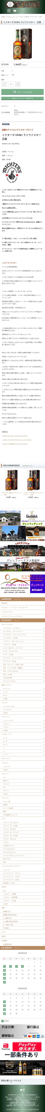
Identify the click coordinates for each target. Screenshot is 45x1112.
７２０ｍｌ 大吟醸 (9, 894)
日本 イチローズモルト (11, 671)
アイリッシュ (6, 717)
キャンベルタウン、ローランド (13, 648)
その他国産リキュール (10, 815)
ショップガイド (27, 1097)
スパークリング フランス (11, 873)
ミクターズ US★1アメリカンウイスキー (15, 444)
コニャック (6, 766)
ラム (4, 787)
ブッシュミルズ (8, 720)
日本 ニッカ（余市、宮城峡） (13, 668)
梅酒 (4, 811)
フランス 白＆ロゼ (9, 829)
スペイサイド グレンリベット (13, 631)
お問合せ (37, 1097)
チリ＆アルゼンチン (9, 852)
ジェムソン (6, 724)
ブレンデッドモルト (9, 681)
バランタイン (7, 709)
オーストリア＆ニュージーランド (13, 855)
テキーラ (6, 790)
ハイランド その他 (9, 644)
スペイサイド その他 (10, 638)
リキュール (5, 798)
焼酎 (3, 908)
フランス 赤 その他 (10, 826)
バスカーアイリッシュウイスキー (12, 616)
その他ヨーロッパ (8, 845)
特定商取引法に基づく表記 (16, 1095)
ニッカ (5, 692)
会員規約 (18, 1097)
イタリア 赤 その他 (10, 835)
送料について (9, 1097)
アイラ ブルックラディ (11, 651)
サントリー (6, 689)
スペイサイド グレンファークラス (14, 635)
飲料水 (4, 936)
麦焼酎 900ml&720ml (10, 915)
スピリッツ (5, 773)
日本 (4, 862)
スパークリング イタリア (11, 876)
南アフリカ (6, 859)
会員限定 (4, 940)
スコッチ (4, 702)
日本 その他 (7, 674)
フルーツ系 (6, 801)
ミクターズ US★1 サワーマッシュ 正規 (11, 494)
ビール (4, 932)
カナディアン (6, 758)
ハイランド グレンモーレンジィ (13, 641)
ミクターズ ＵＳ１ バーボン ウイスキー (15, 436)
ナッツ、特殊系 (8, 808)
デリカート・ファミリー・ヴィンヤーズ (14, 607)
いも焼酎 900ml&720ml (10, 921)
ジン (4, 777)
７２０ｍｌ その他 (9, 900)
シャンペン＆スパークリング (11, 866)
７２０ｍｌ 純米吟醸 (10, 897)
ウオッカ (6, 784)
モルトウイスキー (7, 624)
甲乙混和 (6, 928)
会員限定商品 (7, 944)
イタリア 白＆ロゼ (9, 839)
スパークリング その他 (11, 880)
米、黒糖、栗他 (8, 925)
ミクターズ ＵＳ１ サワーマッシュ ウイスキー (17, 440)
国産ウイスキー (7, 685)
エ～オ (5, 741)
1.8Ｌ (4, 890)
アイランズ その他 (9, 661)
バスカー (6, 727)
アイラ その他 (8, 654)
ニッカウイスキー (7, 612)
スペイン (6, 842)
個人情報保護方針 (31, 1095)
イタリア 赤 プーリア (11, 832)
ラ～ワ (5, 754)
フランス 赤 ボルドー (11, 822)
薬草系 (5, 805)
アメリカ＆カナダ (8, 849)
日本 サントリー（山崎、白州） (13, 664)
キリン (5, 695)
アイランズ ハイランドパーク (13, 658)
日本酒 (4, 887)
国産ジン (6, 781)
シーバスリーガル (8, 706)
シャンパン (6, 870)
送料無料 (4, 603)
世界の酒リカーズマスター (11, 1082)
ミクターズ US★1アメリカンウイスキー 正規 (33, 494)
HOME (3, 17)
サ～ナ (5, 744)
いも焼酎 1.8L (7, 918)
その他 (5, 699)
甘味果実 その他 (8, 883)
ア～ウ (5, 738)
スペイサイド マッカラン (11, 628)
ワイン (4, 818)
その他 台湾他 (7, 678)
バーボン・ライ (10, 17)
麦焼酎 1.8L (7, 911)
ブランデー (5, 763)
